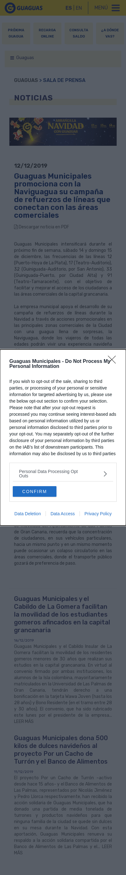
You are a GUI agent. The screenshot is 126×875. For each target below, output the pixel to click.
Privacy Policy (98, 513)
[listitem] (63, 473)
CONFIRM (34, 491)
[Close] (114, 362)
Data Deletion (27, 513)
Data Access (63, 513)
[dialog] (63, 437)
